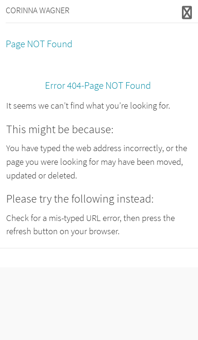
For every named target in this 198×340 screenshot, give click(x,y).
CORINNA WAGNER (37, 10)
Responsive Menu (186, 12)
